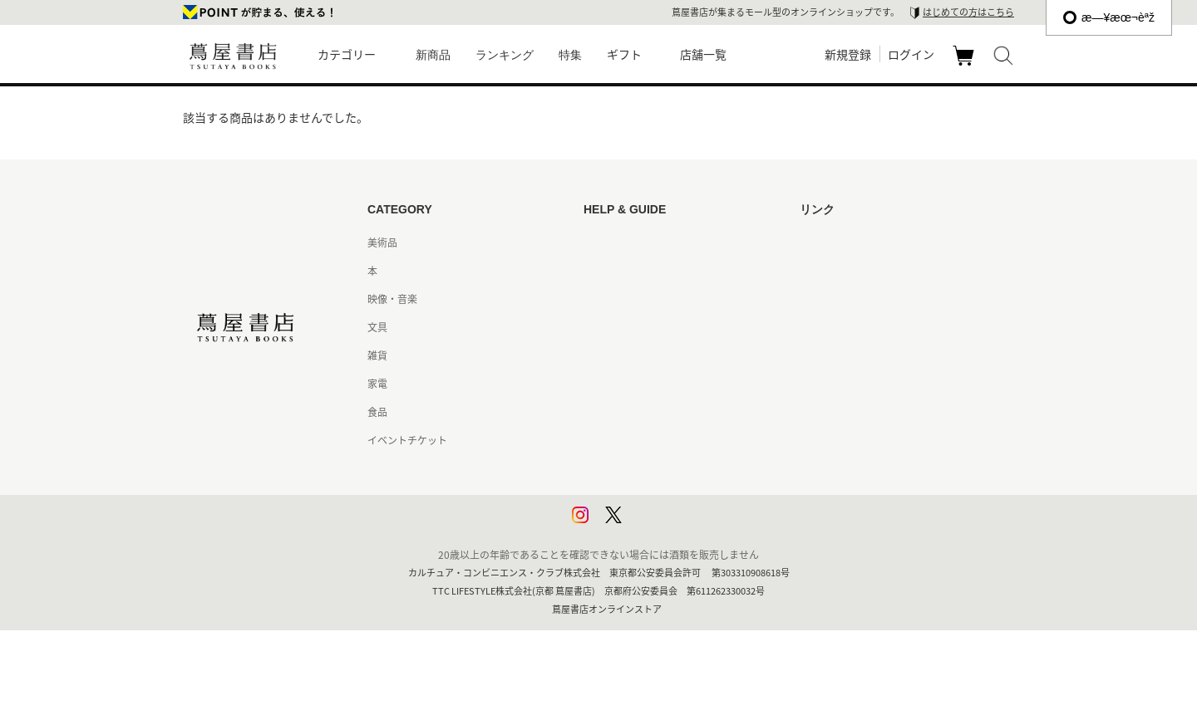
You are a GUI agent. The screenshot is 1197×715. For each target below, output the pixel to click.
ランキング (504, 54)
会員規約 (603, 383)
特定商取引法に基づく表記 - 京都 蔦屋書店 (679, 440)
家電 (377, 383)
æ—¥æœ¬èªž (1109, 17)
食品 (377, 411)
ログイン (911, 54)
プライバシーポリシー (633, 468)
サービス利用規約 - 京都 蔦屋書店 (659, 355)
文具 (377, 327)
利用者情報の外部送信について (653, 524)
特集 (570, 54)
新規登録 (848, 54)
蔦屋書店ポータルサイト (854, 242)
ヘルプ (598, 270)
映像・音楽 (392, 298)
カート (965, 65)
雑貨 (377, 355)
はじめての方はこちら (968, 12)
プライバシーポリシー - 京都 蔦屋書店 (669, 496)
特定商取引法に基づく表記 (643, 411)
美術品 (382, 242)
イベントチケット (407, 440)
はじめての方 (613, 242)
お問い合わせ (613, 298)
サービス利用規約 (623, 327)
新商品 (433, 54)
